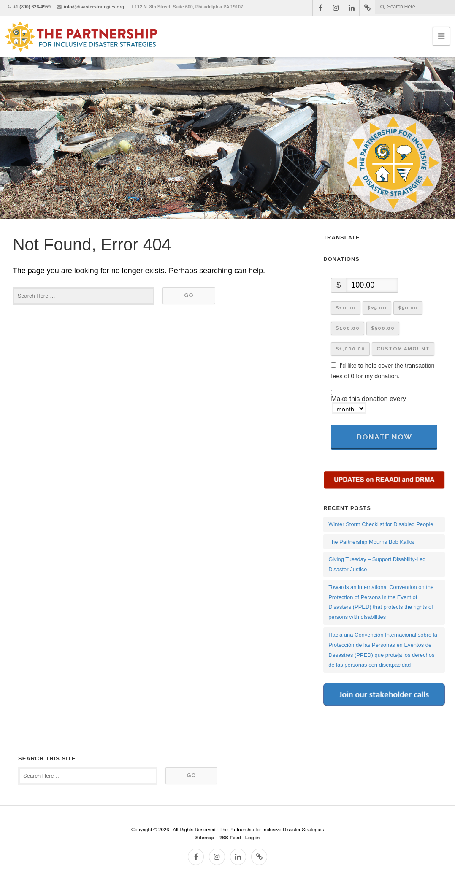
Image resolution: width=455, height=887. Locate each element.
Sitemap (204, 837)
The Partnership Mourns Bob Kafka (371, 542)
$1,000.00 (350, 349)
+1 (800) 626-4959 (32, 6)
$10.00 (346, 308)
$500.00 (383, 328)
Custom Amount (403, 349)
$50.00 (408, 308)
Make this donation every (368, 405)
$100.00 (348, 328)
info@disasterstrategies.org (94, 6)
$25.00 (377, 308)
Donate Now (384, 437)
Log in (252, 837)
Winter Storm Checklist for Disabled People (380, 524)
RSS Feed (229, 837)
